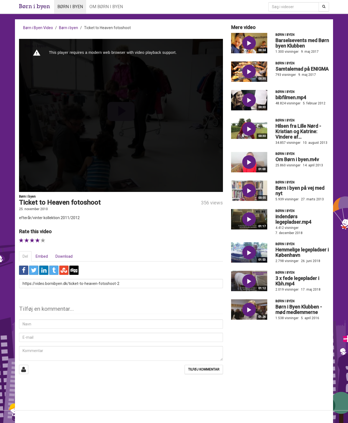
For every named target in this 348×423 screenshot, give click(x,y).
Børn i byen (70, 6)
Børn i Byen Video (38, 28)
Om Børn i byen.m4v (297, 159)
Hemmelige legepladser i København (302, 252)
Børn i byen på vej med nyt (299, 190)
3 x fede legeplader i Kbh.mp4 (297, 281)
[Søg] (324, 6)
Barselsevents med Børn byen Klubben (302, 43)
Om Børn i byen (106, 6)
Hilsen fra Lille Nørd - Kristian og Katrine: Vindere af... (298, 131)
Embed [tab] (42, 256)
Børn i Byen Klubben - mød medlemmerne (298, 309)
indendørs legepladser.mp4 (293, 219)
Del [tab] (25, 256)
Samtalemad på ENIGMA (302, 69)
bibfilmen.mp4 (290, 97)
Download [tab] (64, 256)
